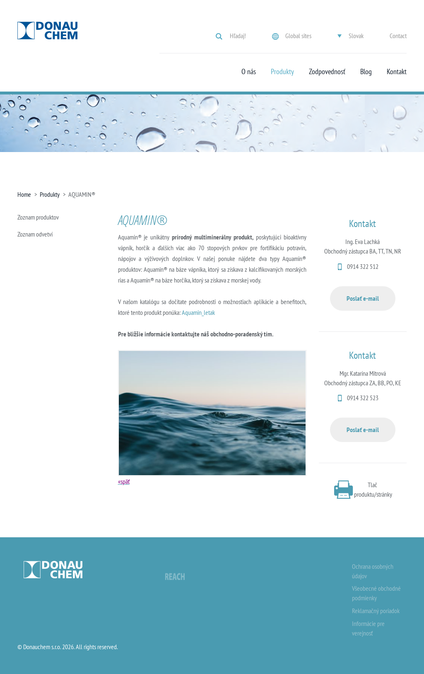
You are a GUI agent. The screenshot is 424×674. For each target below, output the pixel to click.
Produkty (282, 71)
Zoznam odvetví (35, 234)
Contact (398, 35)
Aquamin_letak (198, 312)
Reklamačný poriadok (376, 610)
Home (24, 194)
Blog (366, 71)
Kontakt (397, 71)
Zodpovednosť (327, 71)
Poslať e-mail (363, 298)
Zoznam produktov (38, 217)
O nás (248, 71)
